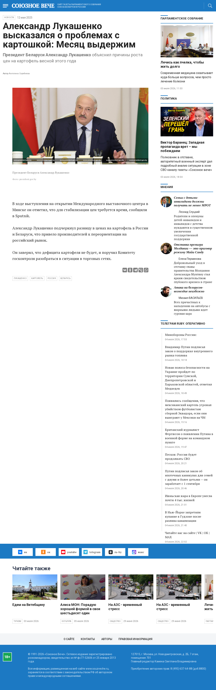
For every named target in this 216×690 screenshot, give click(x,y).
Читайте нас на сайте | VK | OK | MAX (187, 535)
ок (45, 552)
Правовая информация (135, 639)
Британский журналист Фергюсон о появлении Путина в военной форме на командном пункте (189, 436)
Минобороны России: (181, 335)
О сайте (69, 639)
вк (22, 552)
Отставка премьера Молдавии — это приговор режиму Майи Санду (193, 248)
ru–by (115, 552)
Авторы (106, 639)
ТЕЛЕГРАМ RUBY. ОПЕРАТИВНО (183, 323)
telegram (91, 552)
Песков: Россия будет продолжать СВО (181, 456)
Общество (115, 621)
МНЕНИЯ (167, 187)
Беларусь (65, 278)
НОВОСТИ (9, 17)
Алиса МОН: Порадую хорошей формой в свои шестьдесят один (80, 609)
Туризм (17, 621)
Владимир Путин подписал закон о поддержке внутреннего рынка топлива (189, 351)
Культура (66, 621)
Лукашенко (20, 278)
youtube (69, 552)
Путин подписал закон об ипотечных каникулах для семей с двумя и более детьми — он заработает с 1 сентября (189, 477)
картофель (37, 278)
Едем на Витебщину (28, 605)
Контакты (88, 639)
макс (138, 552)
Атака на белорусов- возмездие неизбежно (189, 289)
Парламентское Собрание (182, 18)
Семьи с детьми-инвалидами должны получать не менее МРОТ (192, 201)
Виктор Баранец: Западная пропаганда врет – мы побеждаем (182, 146)
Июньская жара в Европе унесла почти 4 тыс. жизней (188, 498)
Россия (52, 278)
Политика (169, 98)
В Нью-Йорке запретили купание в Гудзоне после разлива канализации (183, 516)
